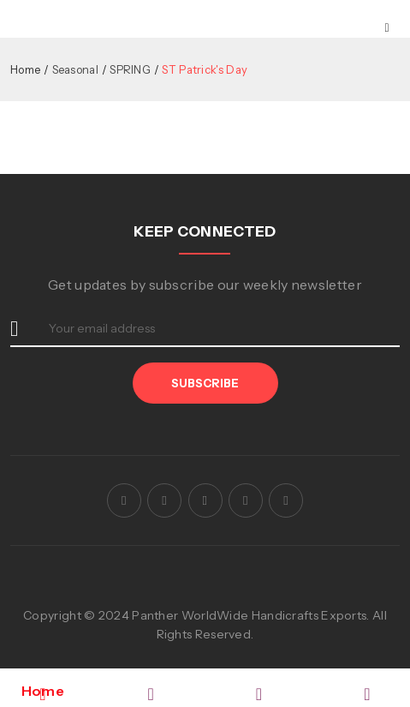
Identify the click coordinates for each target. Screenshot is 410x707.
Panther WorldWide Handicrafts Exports (249, 615)
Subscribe (205, 383)
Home (25, 69)
